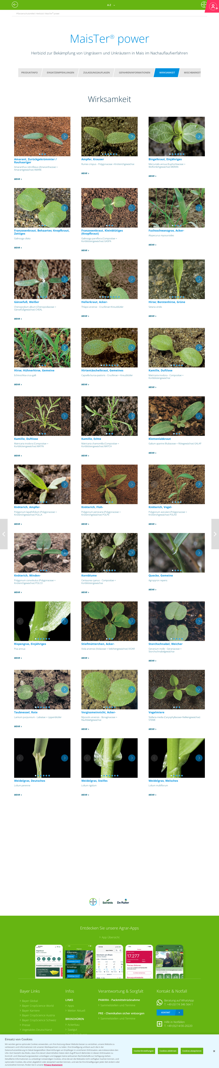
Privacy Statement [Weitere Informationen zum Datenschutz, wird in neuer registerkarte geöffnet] (53, 1064)
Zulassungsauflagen (96, 72)
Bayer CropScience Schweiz (39, 1020)
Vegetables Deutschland (37, 1030)
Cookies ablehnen (168, 1050)
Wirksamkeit (167, 72)
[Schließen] (214, 1051)
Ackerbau (74, 1024)
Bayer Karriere (31, 1010)
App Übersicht (111, 937)
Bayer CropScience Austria (38, 1015)
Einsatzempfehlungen (60, 72)
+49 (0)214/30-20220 (179, 1026)
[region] (109, 1051)
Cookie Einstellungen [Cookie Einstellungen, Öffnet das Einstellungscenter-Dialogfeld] (144, 1050)
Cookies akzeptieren (192, 1050)
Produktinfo (29, 72)
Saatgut (72, 1029)
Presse (26, 1025)
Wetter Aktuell (76, 1010)
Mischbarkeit (192, 72)
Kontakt (165, 1012)
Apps (71, 1005)
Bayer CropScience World (38, 1005)
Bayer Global (30, 1001)
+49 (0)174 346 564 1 (180, 1004)
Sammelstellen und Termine (118, 1005)
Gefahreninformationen (134, 72)
